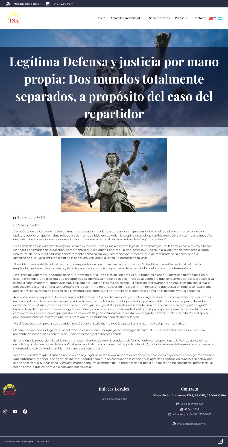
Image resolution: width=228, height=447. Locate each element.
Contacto (200, 18)
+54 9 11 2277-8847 (189, 404)
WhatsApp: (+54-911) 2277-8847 (189, 414)
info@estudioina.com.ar (189, 423)
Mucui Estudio (41, 441)
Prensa (181, 18)
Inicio (101, 18)
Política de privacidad (114, 398)
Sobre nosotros (159, 18)
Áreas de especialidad (127, 18)
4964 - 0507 (189, 409)
